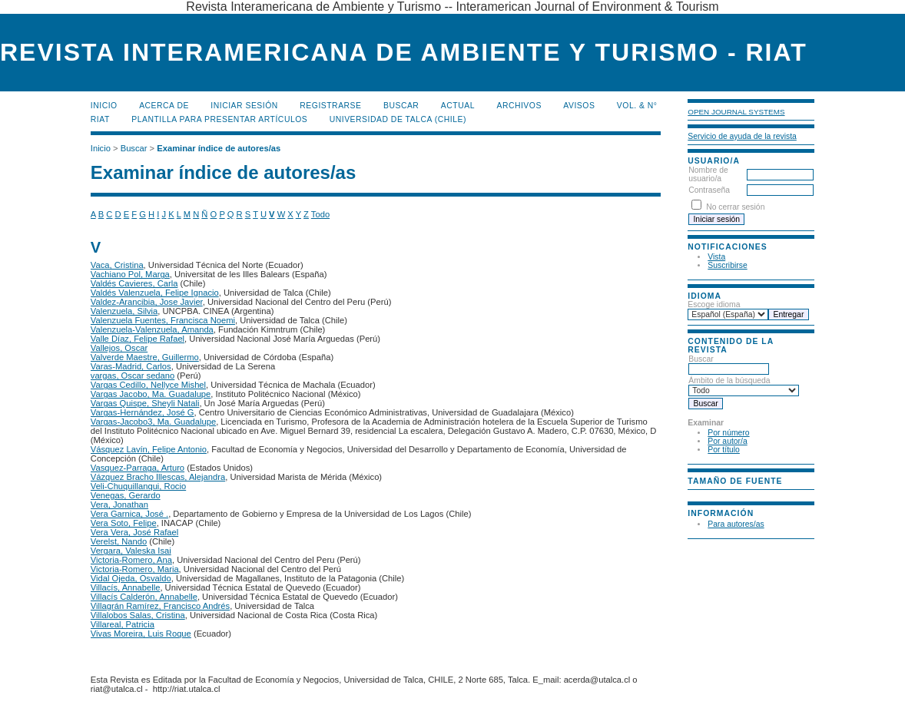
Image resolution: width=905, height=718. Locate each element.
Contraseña (709, 190)
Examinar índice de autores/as (218, 148)
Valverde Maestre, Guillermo (145, 357)
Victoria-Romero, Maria (135, 569)
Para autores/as (736, 524)
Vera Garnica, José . (129, 513)
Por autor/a (727, 441)
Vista (716, 257)
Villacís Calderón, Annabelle (144, 596)
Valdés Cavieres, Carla (134, 283)
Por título (724, 449)
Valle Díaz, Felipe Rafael (137, 338)
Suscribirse (727, 265)
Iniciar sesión (244, 105)
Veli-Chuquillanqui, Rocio (138, 486)
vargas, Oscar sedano (132, 375)
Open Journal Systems (736, 112)
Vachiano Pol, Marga (130, 274)
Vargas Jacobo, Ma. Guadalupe (151, 394)
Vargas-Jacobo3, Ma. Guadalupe (153, 421)
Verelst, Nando (119, 541)
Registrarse (330, 105)
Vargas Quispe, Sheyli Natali (145, 403)
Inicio (104, 105)
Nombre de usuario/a (708, 174)
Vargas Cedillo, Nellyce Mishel (148, 384)
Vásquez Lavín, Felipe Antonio (149, 449)
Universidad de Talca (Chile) (398, 119)
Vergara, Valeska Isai (131, 550)
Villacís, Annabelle (126, 587)
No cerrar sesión (735, 207)
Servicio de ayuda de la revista (742, 136)
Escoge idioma (714, 304)
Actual (458, 105)
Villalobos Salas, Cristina (138, 615)
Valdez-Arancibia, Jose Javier (147, 301)
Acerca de (164, 105)
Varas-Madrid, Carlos (131, 366)
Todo (320, 214)
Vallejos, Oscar (119, 347)
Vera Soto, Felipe (124, 523)
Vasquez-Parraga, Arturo (137, 467)
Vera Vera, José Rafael (134, 532)
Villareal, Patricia (122, 624)
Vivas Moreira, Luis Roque (141, 633)
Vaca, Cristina (117, 265)
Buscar (401, 105)
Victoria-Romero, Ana (131, 559)
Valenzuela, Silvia (124, 311)
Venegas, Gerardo (126, 495)
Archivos (518, 105)
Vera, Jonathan (119, 504)
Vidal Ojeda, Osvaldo (131, 578)
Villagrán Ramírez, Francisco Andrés (160, 605)
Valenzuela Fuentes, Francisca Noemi (163, 320)
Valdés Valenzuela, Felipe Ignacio (155, 292)
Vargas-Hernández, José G (142, 412)
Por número (728, 432)
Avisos (579, 105)
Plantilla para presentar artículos (219, 119)
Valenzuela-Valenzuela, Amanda (152, 329)
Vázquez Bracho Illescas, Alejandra (158, 476)
